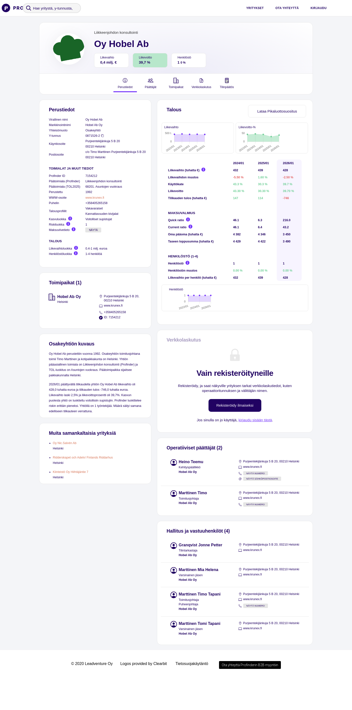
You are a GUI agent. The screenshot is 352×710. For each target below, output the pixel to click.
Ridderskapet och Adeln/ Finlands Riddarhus (83, 457)
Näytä (93, 230)
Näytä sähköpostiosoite (262, 510)
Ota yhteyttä (287, 8)
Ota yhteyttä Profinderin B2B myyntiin (250, 696)
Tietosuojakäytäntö (192, 695)
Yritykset (255, 8)
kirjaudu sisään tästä (255, 451)
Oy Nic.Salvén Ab (65, 443)
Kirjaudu (318, 8)
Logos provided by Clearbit (143, 695)
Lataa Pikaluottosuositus (277, 111)
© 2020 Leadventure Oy (92, 695)
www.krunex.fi (94, 197)
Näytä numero (255, 505)
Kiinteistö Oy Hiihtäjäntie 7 (70, 472)
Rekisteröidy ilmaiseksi (234, 437)
